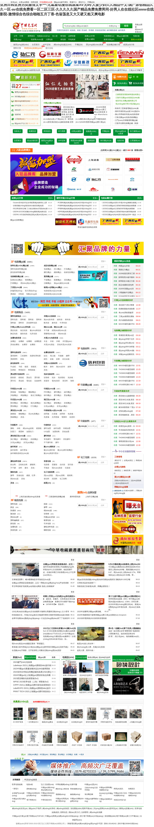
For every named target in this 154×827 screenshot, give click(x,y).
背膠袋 (54, 465)
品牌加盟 (71, 36)
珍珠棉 (46, 377)
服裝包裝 (23, 334)
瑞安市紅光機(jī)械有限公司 (126, 101)
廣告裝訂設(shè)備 (17, 436)
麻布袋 (54, 323)
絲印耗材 (14, 447)
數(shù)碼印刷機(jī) (65, 450)
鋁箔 (45, 356)
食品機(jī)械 (89, 794)
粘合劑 (13, 465)
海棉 (72, 381)
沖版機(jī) (14, 395)
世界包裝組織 (17, 784)
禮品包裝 (14, 330)
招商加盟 (34, 2)
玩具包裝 (33, 334)
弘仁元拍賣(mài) (47, 784)
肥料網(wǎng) (31, 789)
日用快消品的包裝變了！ (87, 583)
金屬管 (24, 344)
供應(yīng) (17, 39)
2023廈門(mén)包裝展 (22, 662)
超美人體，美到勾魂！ (86, 650)
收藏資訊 (131, 789)
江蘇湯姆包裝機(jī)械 (55, 496)
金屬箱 (32, 344)
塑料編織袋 (14, 520)
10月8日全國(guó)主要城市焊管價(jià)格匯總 (118, 209)
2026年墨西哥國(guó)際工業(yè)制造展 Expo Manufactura (100, 112)
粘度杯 (72, 417)
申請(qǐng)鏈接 (30, 780)
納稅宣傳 (127, 470)
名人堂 (55, 36)
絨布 (69, 367)
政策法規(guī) (109, 39)
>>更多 (81, 754)
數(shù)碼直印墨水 (51, 453)
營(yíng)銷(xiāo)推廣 (94, 44)
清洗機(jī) (67, 280)
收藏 (75, 754)
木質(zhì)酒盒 (49, 344)
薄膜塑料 (14, 359)
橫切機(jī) (24, 403)
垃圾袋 (67, 468)
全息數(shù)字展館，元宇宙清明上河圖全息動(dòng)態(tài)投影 (36, 650)
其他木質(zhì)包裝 (64, 344)
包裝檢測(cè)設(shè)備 (52, 291)
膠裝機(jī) (57, 403)
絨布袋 (59, 319)
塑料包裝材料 (15, 352)
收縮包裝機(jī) (69, 272)
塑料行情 (17, 48)
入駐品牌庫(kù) (23, 150)
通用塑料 (14, 356)
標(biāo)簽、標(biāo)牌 (53, 327)
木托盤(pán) (67, 341)
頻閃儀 (46, 414)
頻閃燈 (62, 414)
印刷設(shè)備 (49, 389)
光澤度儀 (55, 417)
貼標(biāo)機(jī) (16, 280)
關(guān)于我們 (35, 808)
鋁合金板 (66, 359)
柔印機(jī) (57, 395)
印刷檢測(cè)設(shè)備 (53, 410)
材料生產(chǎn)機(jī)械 (19, 266)
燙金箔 (29, 377)
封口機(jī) (57, 269)
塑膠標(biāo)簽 (49, 334)
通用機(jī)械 (48, 276)
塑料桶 (23, 319)
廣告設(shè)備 (16, 410)
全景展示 (36, 44)
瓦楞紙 (13, 370)
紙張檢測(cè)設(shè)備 (52, 294)
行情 (21, 36)
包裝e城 (29, 784)
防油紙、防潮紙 (88, 30)
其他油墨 (65, 432)
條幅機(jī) (22, 414)
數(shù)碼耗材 (49, 447)
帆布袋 (46, 323)
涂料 (20, 468)
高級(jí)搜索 (138, 25)
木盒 (45, 341)
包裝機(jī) (47, 269)
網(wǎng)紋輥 (28, 428)
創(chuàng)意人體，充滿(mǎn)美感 (91, 647)
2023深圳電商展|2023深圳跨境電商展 (92, 618)
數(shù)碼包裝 (35, 330)
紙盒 (12, 507)
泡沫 (53, 377)
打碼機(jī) (14, 283)
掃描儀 (13, 392)
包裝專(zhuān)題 (37, 39)
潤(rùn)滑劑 (60, 475)
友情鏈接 (16, 780)
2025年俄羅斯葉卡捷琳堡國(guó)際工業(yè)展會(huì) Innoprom (101, 615)
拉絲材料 (37, 381)
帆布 (45, 367)
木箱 (52, 341)
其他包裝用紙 (100, 30)
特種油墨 (66, 428)
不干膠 (46, 330)
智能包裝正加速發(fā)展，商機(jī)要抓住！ (93, 586)
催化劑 (46, 479)
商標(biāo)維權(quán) (33, 48)
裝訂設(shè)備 (49, 399)
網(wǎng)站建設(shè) (63, 44)
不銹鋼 (60, 356)
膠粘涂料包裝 (15, 461)
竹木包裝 (47, 523)
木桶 (58, 341)
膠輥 (12, 428)
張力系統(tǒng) (31, 291)
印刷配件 (14, 425)
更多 (103, 261)
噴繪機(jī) (14, 417)
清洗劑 (54, 479)
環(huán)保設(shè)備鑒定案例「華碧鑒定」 (29, 644)
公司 (15, 36)
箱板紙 (33, 367)
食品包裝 (23, 330)
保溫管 (46, 381)
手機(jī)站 (91, 2)
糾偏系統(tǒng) (16, 291)
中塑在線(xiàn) (46, 800)
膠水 (26, 468)
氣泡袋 (13, 514)
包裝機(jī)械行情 (113, 44)
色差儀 (70, 414)
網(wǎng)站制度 (63, 808)
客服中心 (73, 2)
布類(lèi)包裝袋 (50, 316)
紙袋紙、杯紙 (75, 30)
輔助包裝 (14, 472)
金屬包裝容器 (15, 338)
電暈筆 (64, 417)
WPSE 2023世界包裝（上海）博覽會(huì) (30, 682)
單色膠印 (47, 439)
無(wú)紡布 (60, 367)
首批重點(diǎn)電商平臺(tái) (81, 808)
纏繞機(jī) (57, 272)
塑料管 (21, 323)
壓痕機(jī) (14, 406)
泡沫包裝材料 (49, 374)
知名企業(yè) (92, 267)
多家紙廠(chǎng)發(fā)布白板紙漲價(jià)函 (28, 206)
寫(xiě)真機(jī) (33, 414)
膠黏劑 (32, 465)
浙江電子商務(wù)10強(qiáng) (91, 816)
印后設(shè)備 (16, 399)
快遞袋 (13, 510)
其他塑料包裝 (31, 323)
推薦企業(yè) (119, 90)
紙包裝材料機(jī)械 (17, 272)
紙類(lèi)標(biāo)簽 (59, 330)
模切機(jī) (14, 403)
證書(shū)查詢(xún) (122, 480)
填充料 (65, 381)
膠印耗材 (47, 436)
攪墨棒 (21, 432)
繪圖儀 (13, 414)
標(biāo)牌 (14, 517)
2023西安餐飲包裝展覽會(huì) (25, 678)
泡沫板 (70, 377)
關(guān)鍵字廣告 (61, 2)
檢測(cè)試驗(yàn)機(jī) (53, 287)
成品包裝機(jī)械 (50, 266)
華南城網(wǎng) (76, 789)
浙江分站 (49, 48)
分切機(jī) (69, 754)
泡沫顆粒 (61, 377)
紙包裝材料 (14, 363)
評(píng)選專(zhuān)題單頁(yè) (106, 808)
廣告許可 (118, 460)
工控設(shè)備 (16, 287)
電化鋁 (29, 381)
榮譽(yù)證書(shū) (126, 808)
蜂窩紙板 (31, 370)
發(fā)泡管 (56, 381)
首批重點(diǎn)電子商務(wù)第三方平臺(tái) (122, 816)
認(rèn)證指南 (136, 480)
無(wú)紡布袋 (49, 319)
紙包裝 (63, 39)
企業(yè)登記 (128, 460)
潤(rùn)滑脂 (48, 475)
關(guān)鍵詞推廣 (123, 37)
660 (129, 150)
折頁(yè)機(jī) (62, 406)
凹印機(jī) (47, 392)
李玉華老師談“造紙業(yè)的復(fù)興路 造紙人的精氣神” (33, 586)
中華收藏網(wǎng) (63, 784)
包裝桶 (46, 465)
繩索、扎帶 (30, 475)
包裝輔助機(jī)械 (16, 276)
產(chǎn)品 (82, 267)
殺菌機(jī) (57, 280)
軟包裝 (63, 36)
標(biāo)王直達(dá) (139, 30)
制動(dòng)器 (31, 294)
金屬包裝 (14, 527)
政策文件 (118, 491)
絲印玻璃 (14, 450)
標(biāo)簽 (62, 334)
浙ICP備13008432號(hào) (128, 824)
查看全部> (138, 150)
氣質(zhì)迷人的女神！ (86, 644)
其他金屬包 (14, 344)
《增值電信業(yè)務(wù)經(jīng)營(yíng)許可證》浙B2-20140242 (91, 824)
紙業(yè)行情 (90, 36)
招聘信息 (63, 812)
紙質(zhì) (47, 483)
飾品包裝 (14, 334)
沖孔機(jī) (24, 406)
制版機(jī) (22, 392)
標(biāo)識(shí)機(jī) (28, 283)
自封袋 (62, 465)
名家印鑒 (73, 784)
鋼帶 (68, 356)
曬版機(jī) (32, 392)
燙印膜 (37, 377)
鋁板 (52, 359)
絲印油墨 (57, 428)
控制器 (21, 294)
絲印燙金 (23, 450)
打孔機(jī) (34, 406)
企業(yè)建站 (90, 39)
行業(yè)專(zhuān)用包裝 (20, 327)
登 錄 (135, 77)
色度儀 (46, 417)
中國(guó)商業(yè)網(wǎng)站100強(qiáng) (61, 816)
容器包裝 (47, 461)
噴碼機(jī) (28, 280)
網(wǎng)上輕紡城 (62, 789)
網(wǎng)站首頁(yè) (20, 808)
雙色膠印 (57, 439)
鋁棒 (58, 359)
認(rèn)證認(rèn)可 (122, 483)
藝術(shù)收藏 (136, 39)
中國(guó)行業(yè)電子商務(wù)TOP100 (28, 816)
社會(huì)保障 (129, 491)
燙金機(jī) (67, 395)
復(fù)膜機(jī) (36, 403)
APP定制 (46, 44)
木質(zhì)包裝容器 (51, 338)
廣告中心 (82, 2)
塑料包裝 (14, 319)
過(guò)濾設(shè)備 (61, 283)
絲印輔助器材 (112, 30)
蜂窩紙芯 (22, 370)
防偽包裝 (20, 475)
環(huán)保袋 (57, 468)
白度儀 (54, 414)
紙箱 (45, 504)
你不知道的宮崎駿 (101, 675)
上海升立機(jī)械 (91, 497)
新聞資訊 (31, 36)
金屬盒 (13, 341)
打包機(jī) (67, 269)
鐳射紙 (21, 377)
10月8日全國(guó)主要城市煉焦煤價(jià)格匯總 (119, 206)
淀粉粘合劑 (23, 465)
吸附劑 (70, 475)
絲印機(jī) (67, 392)
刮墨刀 (13, 432)
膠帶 (12, 475)
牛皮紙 (13, 367)
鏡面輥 (38, 428)
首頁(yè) (14, 2)
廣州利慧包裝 (75, 497)
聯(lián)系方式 (74, 812)
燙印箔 (13, 381)
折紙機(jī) (67, 403)
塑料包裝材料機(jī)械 (18, 269)
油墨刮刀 (29, 432)
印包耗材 (71, 39)
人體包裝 (49, 39)
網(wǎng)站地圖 (96, 812)
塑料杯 (38, 319)
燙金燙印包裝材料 (17, 374)
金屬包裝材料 (49, 352)
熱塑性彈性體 (35, 356)
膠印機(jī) (57, 392)
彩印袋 (70, 465)
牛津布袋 (63, 323)
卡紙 (20, 367)
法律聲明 (84, 812)
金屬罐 (21, 341)
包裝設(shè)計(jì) (43, 36)
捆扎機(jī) (47, 272)
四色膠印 (66, 439)
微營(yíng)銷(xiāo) (21, 44)
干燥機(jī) (47, 280)
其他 (22, 359)
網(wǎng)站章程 (49, 808)
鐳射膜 (13, 377)
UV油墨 (47, 432)
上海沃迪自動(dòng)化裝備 (27, 496)
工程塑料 (23, 356)
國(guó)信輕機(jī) (17, 220)
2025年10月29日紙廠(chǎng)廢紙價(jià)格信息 (30, 212)
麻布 (52, 367)
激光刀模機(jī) (36, 395)
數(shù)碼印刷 (49, 450)
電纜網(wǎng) (61, 794)
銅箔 (45, 359)
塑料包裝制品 (15, 316)
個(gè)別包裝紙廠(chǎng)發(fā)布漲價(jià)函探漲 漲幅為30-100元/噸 (103, 579)
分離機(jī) (47, 283)
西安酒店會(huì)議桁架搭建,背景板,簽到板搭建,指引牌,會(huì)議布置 (68, 112)
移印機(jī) (47, 395)
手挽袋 (46, 468)
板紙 (26, 367)
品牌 (102, 267)
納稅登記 (118, 470)
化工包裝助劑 (49, 472)
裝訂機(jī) (47, 403)
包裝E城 (136, 36)
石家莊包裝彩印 (63, 30)
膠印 (57, 442)
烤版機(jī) (24, 395)
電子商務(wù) (31, 800)
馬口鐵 (52, 356)
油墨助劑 (56, 432)
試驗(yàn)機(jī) (33, 754)
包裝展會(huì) (109, 36)
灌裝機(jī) (53, 754)
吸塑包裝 (47, 520)
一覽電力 (15, 789)
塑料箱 (30, 319)
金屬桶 (29, 341)
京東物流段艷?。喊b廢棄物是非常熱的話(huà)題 (31, 579)
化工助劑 (63, 479)
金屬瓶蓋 (37, 341)
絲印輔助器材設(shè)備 (19, 453)
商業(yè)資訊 (118, 789)
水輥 (18, 428)
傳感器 (13, 294)
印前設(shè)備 (16, 389)
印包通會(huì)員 (46, 2)
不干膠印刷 (48, 442)
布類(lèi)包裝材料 (51, 363)
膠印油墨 (47, 428)
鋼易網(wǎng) (75, 794)
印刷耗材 (47, 425)
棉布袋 (67, 319)
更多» (50, 198)
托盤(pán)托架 (49, 517)
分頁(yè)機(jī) (49, 406)
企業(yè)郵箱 (24, 2)
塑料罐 (13, 323)
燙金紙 (21, 381)
